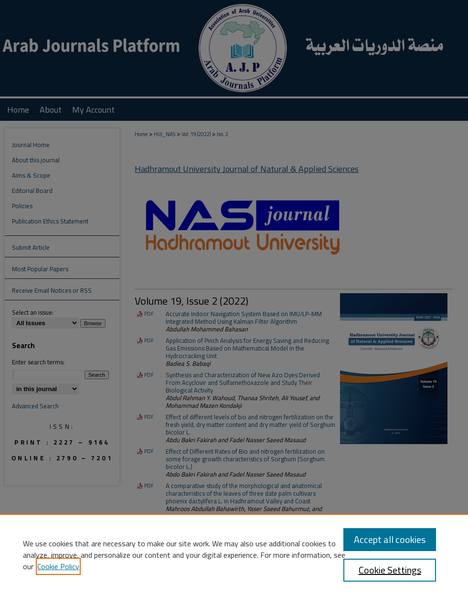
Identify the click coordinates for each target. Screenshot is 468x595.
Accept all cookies (389, 539)
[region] (234, 554)
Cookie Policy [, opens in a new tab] (58, 566)
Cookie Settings (390, 570)
